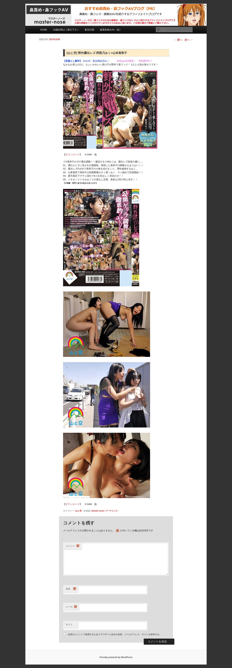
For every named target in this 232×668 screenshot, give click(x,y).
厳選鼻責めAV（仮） (111, 29)
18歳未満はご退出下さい (66, 29)
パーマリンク (111, 511)
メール (71, 607)
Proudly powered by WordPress (116, 657)
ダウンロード (72, 154)
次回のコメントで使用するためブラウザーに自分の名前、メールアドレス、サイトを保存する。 (114, 634)
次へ (189, 39)
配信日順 (89, 29)
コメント (73, 546)
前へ (178, 39)
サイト (69, 624)
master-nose (97, 511)
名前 (71, 589)
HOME (43, 29)
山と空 (78, 511)
